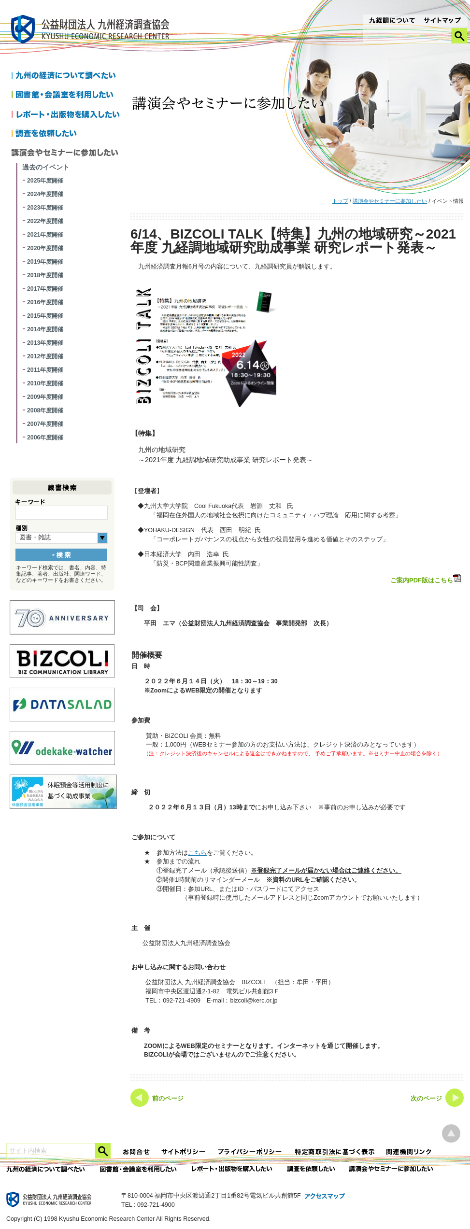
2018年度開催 (45, 275)
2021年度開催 (45, 234)
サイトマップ (442, 21)
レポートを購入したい (67, 115)
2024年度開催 (45, 194)
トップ (340, 201)
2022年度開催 (45, 221)
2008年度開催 (45, 410)
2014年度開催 (45, 329)
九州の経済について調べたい (67, 76)
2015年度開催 (45, 315)
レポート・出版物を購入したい (233, 1169)
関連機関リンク (409, 1152)
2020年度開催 (45, 248)
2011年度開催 (45, 370)
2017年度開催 (45, 288)
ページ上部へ (451, 1133)
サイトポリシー (184, 1152)
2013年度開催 (45, 342)
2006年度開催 (45, 437)
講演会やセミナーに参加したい (390, 201)
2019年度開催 (45, 261)
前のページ (168, 1098)
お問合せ (136, 1152)
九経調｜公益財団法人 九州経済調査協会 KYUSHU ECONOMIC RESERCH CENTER (92, 30)
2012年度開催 (45, 356)
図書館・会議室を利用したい (67, 95)
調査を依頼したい (67, 134)
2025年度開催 (45, 180)
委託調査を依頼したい (311, 1169)
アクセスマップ (325, 1196)
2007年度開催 (45, 424)
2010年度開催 (45, 383)
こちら (197, 852)
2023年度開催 (45, 207)
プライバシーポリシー (251, 1152)
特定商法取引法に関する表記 (335, 1152)
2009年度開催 (45, 397)
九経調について (391, 21)
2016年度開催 (45, 302)
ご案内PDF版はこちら (426, 579)
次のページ (426, 1098)
